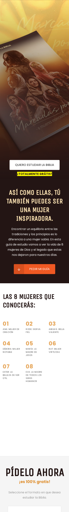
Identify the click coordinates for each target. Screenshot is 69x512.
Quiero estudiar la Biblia (34, 165)
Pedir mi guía (32, 269)
